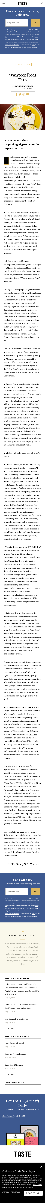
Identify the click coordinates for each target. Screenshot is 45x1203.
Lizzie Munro (26, 89)
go (35, 23)
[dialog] (22, 1183)
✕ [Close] (41, 1166)
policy (33, 44)
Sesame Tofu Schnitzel (15, 1053)
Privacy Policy (37, 1184)
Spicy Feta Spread (27, 864)
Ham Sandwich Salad (14, 1042)
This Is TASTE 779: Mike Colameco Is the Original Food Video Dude (22, 1006)
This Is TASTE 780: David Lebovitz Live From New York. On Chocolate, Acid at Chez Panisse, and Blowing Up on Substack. (22, 989)
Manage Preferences (11, 1192)
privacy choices (28, 1187)
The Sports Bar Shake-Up (16, 1018)
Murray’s (33, 734)
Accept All (33, 1193)
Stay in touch (8, 1115)
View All (10, 1028)
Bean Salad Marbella (14, 1064)
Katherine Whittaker (24, 86)
